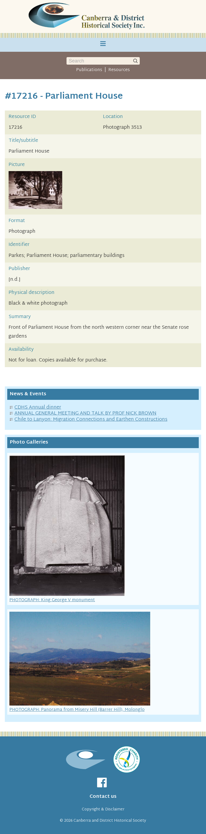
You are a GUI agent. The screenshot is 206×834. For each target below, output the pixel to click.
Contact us (103, 796)
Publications (89, 70)
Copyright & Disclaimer (103, 809)
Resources (119, 70)
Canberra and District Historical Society (109, 820)
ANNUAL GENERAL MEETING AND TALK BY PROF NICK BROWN (85, 413)
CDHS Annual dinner (37, 407)
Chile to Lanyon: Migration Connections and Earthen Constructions (90, 419)
